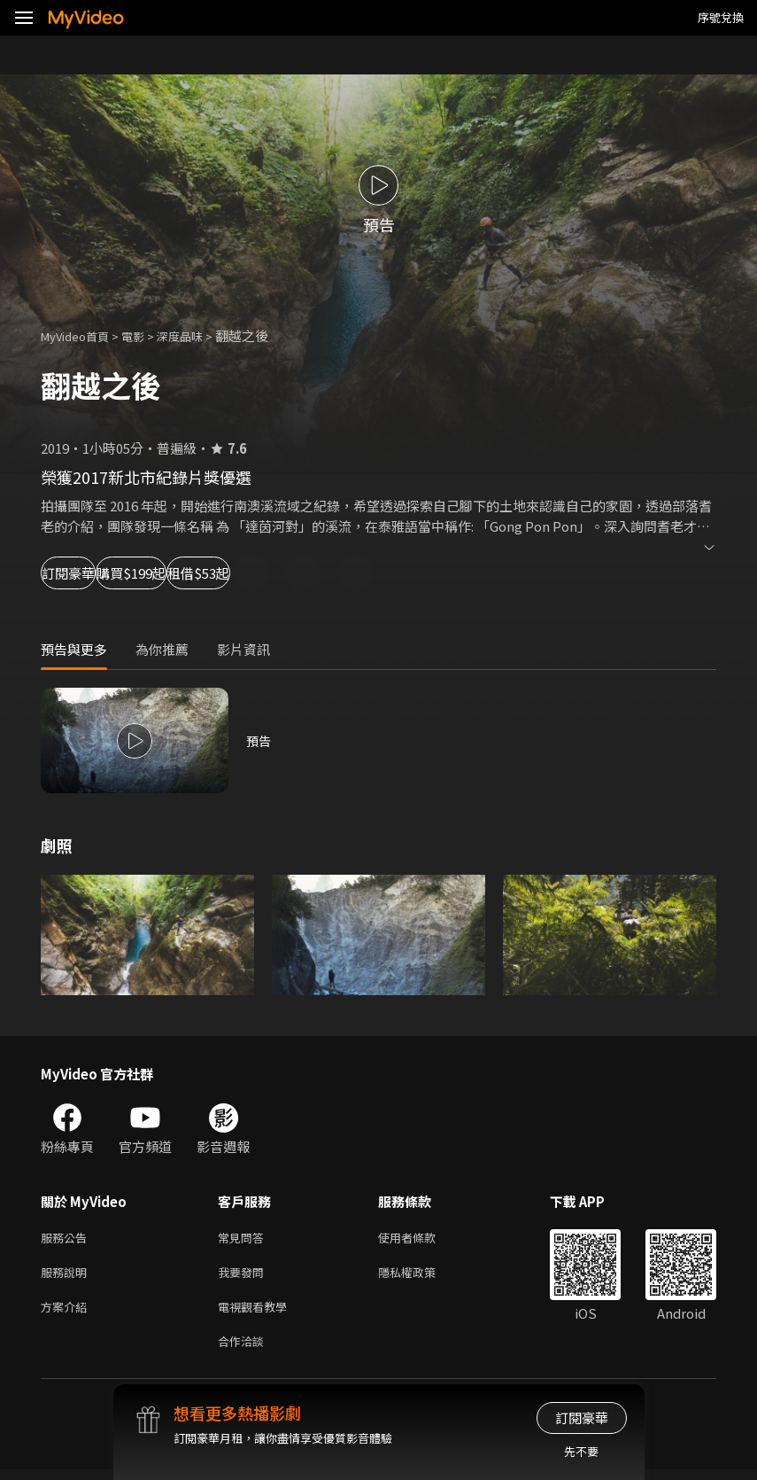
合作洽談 (244, 1350)
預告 (259, 740)
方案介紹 (67, 1313)
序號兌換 (721, 17)
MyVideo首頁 (81, 335)
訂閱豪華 (89, 573)
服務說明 (67, 1275)
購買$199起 (208, 573)
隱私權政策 (422, 1275)
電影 (147, 335)
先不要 (581, 1451)
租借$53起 (333, 573)
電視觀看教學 (257, 1313)
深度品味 (199, 335)
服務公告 (67, 1238)
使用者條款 (422, 1238)
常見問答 (244, 1238)
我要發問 (244, 1275)
